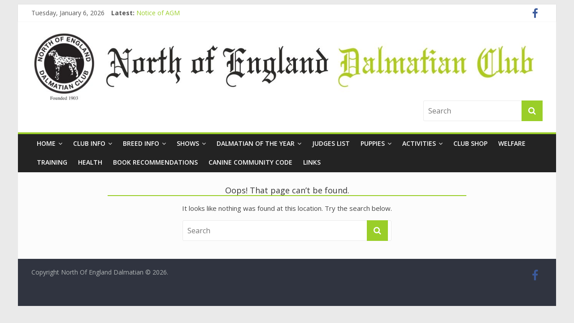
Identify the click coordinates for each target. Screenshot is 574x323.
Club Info (89, 143)
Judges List (331, 143)
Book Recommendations (155, 162)
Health (90, 162)
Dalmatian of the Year (256, 143)
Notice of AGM (158, 13)
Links (312, 162)
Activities (419, 143)
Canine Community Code (250, 162)
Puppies (373, 143)
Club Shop (470, 143)
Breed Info (141, 143)
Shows (188, 143)
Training (52, 162)
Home (46, 143)
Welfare (512, 143)
